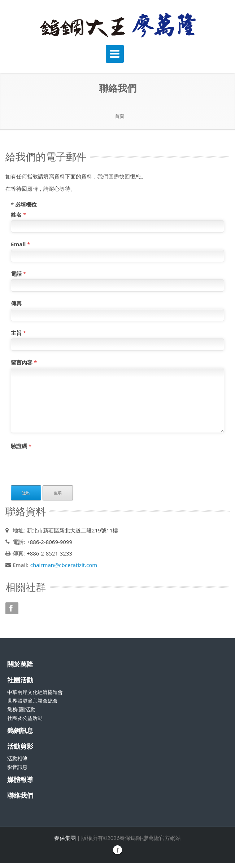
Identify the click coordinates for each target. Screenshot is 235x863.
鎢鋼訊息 (20, 730)
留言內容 (24, 362)
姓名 (18, 214)
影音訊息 (17, 767)
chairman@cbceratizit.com (63, 564)
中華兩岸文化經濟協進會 (35, 692)
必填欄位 (24, 204)
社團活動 (20, 680)
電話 (18, 273)
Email (20, 244)
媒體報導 (20, 779)
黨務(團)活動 (21, 709)
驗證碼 (21, 446)
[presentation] (66, 466)
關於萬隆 (20, 664)
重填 (58, 492)
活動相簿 (17, 758)
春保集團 (65, 837)
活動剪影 (20, 746)
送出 (26, 492)
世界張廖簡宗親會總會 (32, 700)
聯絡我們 (20, 795)
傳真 (16, 303)
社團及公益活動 (25, 717)
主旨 (18, 332)
